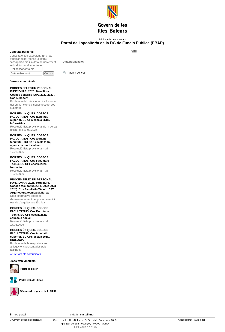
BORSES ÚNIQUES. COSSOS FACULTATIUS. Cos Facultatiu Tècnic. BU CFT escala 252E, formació (29, 162)
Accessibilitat (185, 319)
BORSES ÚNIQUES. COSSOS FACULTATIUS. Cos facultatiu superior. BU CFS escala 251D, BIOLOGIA (30, 234)
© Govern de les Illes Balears (26, 319)
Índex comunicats (116, 39)
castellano (87, 314)
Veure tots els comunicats (25, 254)
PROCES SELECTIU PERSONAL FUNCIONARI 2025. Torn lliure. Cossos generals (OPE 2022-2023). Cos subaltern (32, 93)
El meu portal (18, 314)
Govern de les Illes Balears (68, 320)
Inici (101, 39)
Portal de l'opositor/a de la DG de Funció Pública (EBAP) (112, 43)
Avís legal (200, 319)
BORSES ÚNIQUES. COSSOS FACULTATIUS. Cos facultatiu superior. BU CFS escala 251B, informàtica (30, 118)
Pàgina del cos (77, 72)
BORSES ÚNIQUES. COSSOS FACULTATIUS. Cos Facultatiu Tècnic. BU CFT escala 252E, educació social (29, 213)
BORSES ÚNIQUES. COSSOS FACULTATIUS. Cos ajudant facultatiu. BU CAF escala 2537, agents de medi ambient (30, 140)
